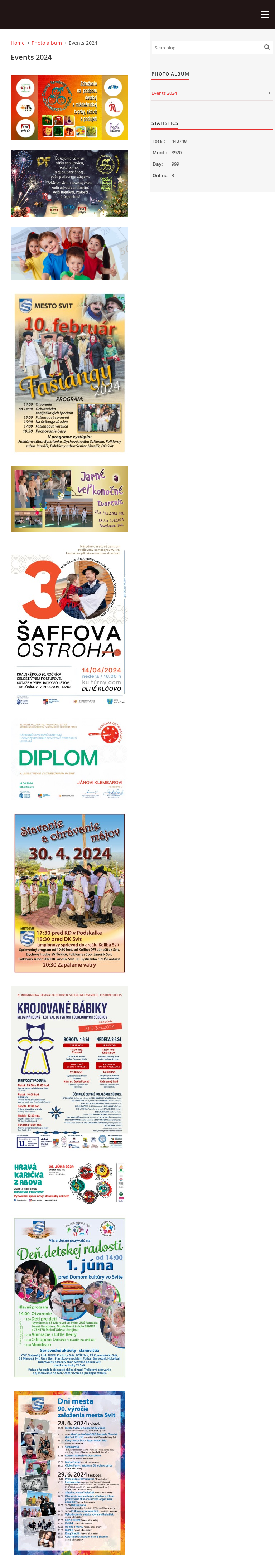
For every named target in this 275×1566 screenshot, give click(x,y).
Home (18, 42)
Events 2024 (164, 93)
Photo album (47, 42)
